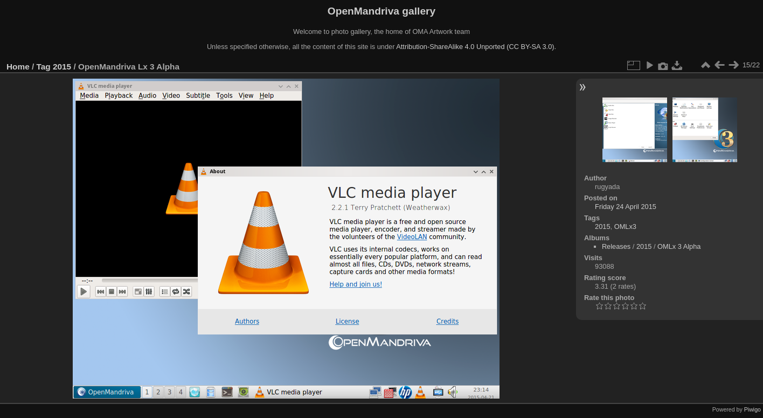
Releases (616, 246)
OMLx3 (625, 226)
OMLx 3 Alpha (678, 246)
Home (18, 66)
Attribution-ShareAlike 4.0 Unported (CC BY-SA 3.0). (476, 47)
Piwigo (752, 409)
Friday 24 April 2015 (625, 207)
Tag (44, 66)
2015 (62, 66)
